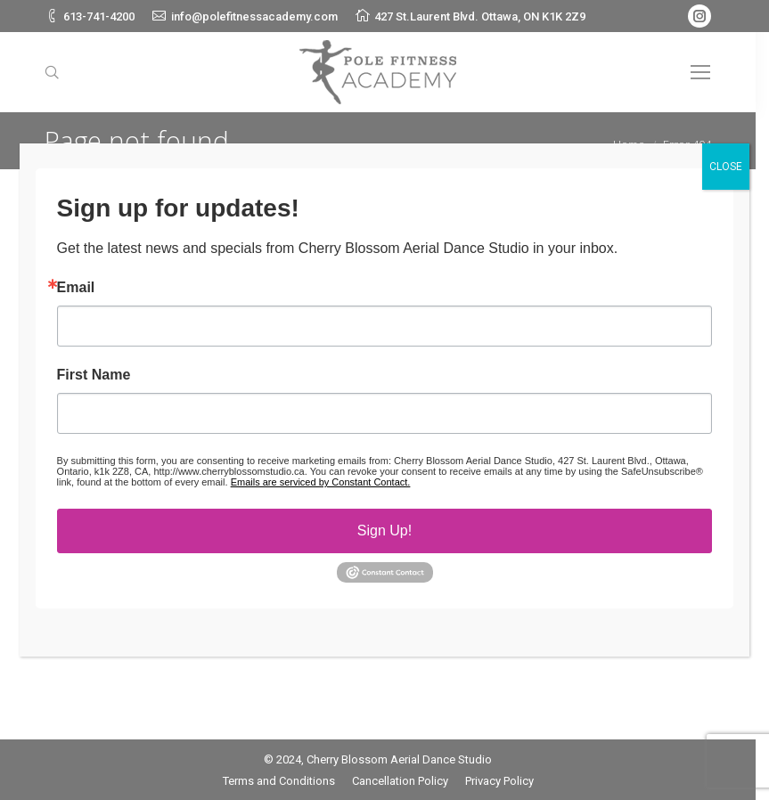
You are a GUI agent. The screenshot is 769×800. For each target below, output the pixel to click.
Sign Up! (384, 530)
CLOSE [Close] (725, 166)
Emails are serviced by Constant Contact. (321, 482)
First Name (94, 375)
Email (76, 288)
